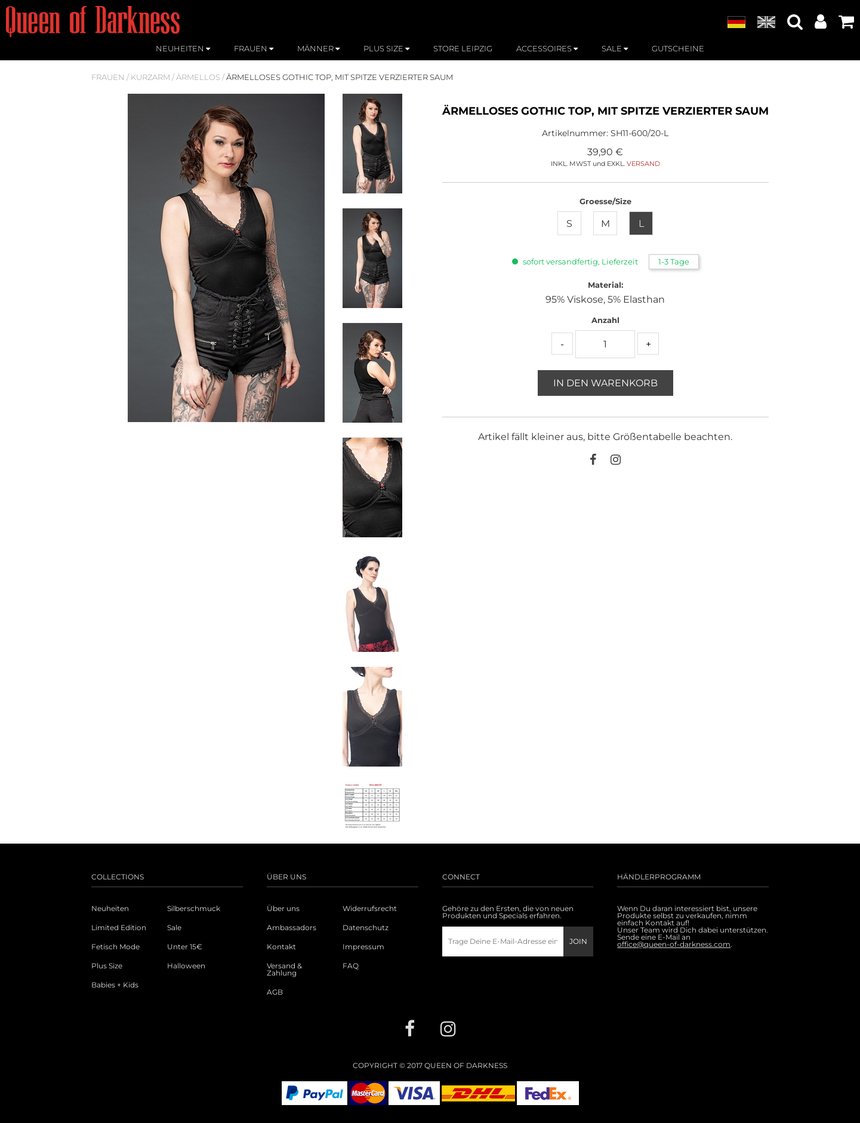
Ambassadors (291, 927)
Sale (174, 927)
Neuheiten (110, 908)
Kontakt (281, 946)
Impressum (363, 946)
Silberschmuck (193, 908)
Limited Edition (118, 927)
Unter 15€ (184, 946)
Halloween (186, 966)
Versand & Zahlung (284, 969)
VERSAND (643, 163)
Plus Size (106, 966)
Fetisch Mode (115, 946)
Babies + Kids (114, 985)
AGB (275, 992)
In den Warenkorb (605, 383)
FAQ (351, 966)
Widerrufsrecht (370, 908)
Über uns (283, 908)
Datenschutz (366, 927)
